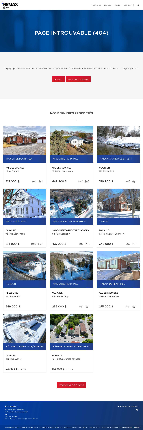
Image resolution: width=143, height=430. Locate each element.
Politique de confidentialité (89, 427)
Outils (117, 5)
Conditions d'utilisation (109, 427)
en (138, 5)
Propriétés (96, 5)
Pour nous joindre (78, 79)
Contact (128, 5)
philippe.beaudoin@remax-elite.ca (24, 419)
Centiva (136, 427)
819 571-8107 (14, 416)
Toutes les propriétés (71, 385)
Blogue (107, 5)
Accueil (59, 79)
